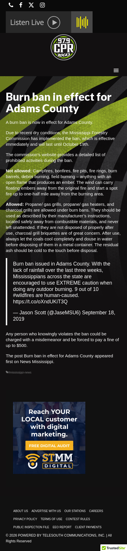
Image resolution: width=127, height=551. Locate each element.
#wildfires (23, 295)
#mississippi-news (20, 372)
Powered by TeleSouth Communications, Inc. (61, 535)
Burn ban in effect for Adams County (59, 355)
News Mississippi (36, 361)
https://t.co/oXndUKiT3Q (40, 302)
